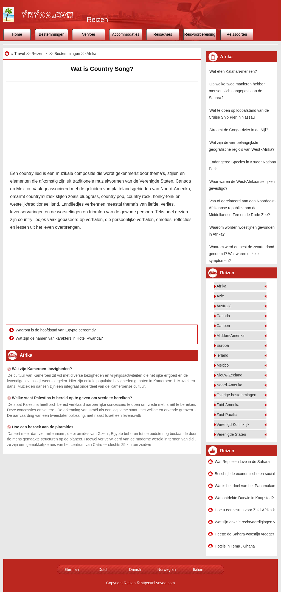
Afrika (91, 53)
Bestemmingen (51, 34)
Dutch (104, 569)
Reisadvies (162, 34)
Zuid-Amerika (228, 405)
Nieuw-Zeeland (229, 375)
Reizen (38, 53)
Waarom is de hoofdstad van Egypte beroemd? (56, 330)
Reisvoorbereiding (199, 34)
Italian (198, 569)
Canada (223, 316)
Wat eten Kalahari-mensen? (233, 71)
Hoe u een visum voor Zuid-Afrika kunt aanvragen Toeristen (245, 510)
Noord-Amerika (229, 385)
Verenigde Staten (231, 434)
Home (17, 34)
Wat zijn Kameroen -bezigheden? (42, 369)
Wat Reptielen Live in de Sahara (242, 461)
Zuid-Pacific (227, 414)
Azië (220, 296)
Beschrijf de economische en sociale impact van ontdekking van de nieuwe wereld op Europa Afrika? (245, 473)
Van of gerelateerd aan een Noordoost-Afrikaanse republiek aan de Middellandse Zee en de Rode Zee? (242, 208)
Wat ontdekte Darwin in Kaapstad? (244, 498)
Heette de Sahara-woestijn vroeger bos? (245, 534)
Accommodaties (125, 34)
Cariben (223, 325)
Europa (223, 345)
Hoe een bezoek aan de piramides (43, 427)
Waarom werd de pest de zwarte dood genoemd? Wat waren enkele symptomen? (241, 254)
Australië (224, 306)
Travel (19, 53)
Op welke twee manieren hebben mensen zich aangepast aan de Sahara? (237, 91)
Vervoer (88, 34)
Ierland (222, 355)
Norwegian (167, 569)
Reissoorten (237, 34)
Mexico (223, 365)
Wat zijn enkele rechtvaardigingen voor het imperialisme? (245, 522)
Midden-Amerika (231, 335)
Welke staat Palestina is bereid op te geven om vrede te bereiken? (72, 398)
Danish (135, 569)
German (72, 569)
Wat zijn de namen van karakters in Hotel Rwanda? (60, 338)
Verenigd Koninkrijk (233, 424)
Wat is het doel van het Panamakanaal (245, 486)
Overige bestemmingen (236, 395)
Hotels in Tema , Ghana (235, 546)
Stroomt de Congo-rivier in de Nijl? (238, 130)
